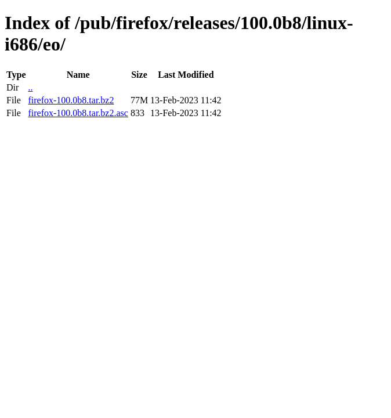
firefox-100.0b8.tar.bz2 (71, 100)
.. (30, 87)
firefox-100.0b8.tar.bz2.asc (78, 113)
